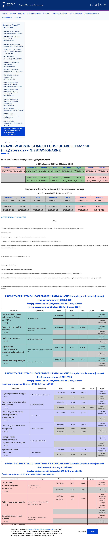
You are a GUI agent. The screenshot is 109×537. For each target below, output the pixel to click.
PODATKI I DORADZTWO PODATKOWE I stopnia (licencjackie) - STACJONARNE (13, 84)
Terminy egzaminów (22, 142)
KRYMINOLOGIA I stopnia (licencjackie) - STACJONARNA (13, 58)
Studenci (13, 142)
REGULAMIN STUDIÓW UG (13, 217)
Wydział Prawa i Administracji (31, 5)
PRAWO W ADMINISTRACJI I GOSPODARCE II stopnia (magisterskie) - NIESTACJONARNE (13, 131)
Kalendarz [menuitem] (18, 17)
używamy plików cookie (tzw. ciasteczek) (41, 529)
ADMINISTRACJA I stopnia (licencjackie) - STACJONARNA (13, 32)
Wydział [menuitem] (4, 13)
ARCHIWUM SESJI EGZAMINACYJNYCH (40, 142)
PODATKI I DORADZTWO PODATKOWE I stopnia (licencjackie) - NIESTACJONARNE (11, 93)
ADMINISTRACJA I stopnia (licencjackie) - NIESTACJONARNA (11, 39)
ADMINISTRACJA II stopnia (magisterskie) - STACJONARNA (13, 45)
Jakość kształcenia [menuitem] (76, 13)
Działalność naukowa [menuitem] (34, 13)
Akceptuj (92, 531)
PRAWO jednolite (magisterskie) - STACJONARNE (13, 109)
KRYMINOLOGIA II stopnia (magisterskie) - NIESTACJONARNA (11, 77)
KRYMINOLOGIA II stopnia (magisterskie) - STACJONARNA (13, 71)
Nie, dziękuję (82, 531)
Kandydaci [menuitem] (21, 13)
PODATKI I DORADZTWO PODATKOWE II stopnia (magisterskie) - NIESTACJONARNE (11, 102)
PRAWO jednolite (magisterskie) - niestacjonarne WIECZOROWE (13, 116)
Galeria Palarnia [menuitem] (7, 17)
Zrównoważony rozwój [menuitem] (91, 13)
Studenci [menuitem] (13, 13)
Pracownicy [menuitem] (46, 13)
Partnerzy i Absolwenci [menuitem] (60, 13)
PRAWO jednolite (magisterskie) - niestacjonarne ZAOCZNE (13, 123)
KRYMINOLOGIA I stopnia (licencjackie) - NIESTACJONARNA (11, 64)
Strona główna (5, 142)
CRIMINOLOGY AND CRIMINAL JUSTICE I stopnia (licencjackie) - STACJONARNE (13, 51)
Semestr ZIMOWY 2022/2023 (60, 142)
